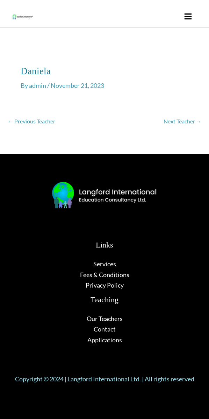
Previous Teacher (31, 121)
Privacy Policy (105, 285)
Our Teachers (105, 318)
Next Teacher (183, 121)
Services (104, 264)
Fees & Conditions (104, 275)
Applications (104, 340)
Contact (105, 329)
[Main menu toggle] (188, 16)
